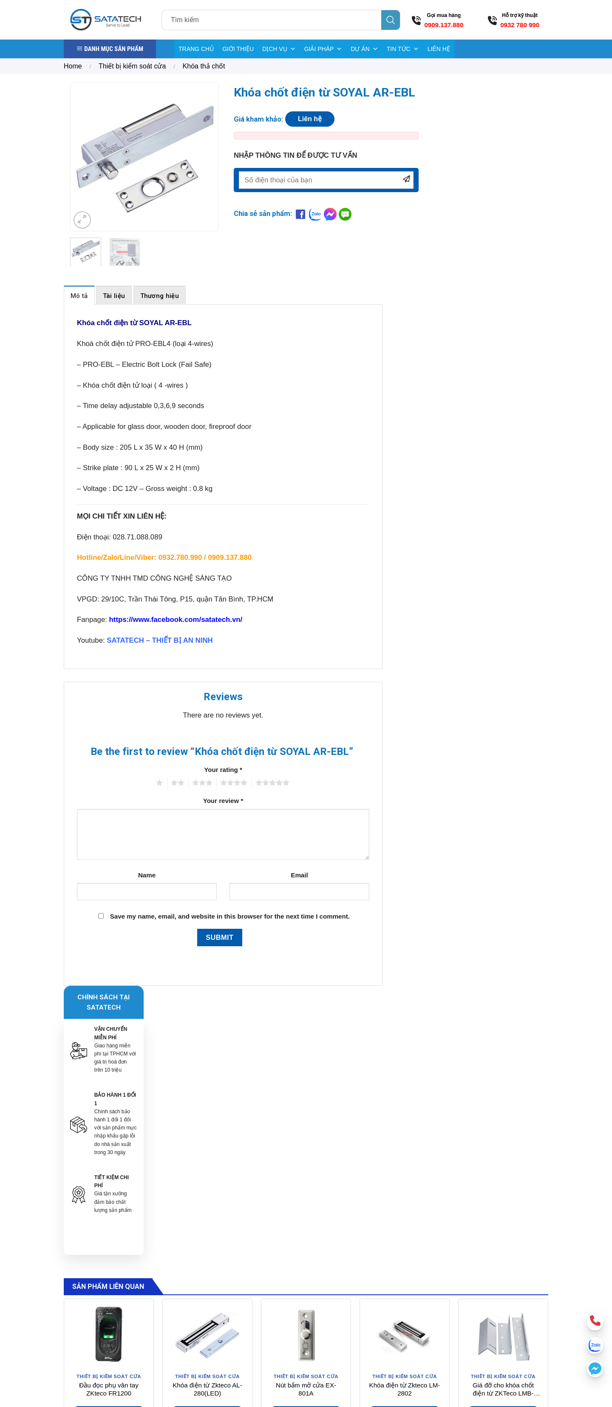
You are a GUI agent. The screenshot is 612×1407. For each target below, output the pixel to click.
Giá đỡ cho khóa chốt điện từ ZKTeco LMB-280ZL (503, 1114)
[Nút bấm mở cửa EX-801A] (306, 1060)
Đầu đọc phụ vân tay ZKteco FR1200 (108, 1114)
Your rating (223, 769)
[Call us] (500, 1310)
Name (147, 875)
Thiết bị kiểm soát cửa (132, 66)
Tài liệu (114, 296)
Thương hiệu (159, 296)
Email (299, 875)
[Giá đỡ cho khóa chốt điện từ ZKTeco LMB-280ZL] (503, 1060)
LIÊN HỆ (439, 48)
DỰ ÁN (364, 49)
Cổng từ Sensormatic (383, 1255)
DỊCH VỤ (279, 49)
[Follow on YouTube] (516, 1310)
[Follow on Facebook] (468, 1310)
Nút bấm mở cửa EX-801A (306, 1114)
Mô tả (79, 296)
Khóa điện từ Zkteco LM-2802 (404, 1114)
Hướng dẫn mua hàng (465, 1252)
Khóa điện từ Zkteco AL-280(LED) (207, 1114)
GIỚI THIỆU (238, 48)
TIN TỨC (403, 49)
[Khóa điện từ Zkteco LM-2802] (404, 1060)
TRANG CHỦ (196, 48)
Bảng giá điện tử (377, 1294)
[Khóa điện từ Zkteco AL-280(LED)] (207, 1060)
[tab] (79, 295)
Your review (223, 800)
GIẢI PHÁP (323, 49)
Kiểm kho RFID (375, 1308)
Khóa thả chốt (204, 66)
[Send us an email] (484, 1310)
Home (73, 66)
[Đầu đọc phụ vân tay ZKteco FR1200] (108, 1060)
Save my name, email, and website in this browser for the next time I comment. (230, 916)
